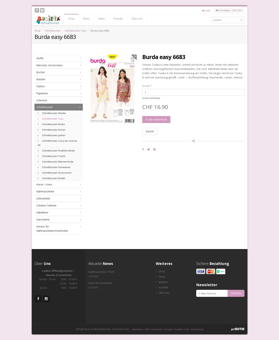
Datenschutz (197, 329)
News (86, 20)
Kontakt (118, 20)
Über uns (136, 20)
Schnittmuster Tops (75, 30)
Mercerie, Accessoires (49, 65)
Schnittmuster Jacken (51, 135)
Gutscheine (43, 219)
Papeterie (42, 93)
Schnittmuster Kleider (52, 113)
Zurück (150, 131)
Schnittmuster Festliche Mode (56, 150)
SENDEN (236, 293)
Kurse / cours (44, 184)
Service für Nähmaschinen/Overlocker (52, 228)
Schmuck (41, 100)
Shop (71, 20)
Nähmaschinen (45, 191)
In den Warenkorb (156, 119)
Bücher (40, 72)
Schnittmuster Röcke (51, 124)
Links (186, 329)
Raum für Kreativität (100, 285)
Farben (40, 86)
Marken (162, 282)
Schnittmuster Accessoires (55, 172)
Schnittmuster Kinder (51, 178)
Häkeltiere (42, 212)
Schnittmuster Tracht (51, 156)
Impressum (156, 329)
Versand (168, 329)
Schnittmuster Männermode (55, 161)
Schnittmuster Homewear (54, 167)
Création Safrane (46, 205)
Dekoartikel (43, 198)
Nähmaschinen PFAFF (101, 274)
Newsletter (137, 329)
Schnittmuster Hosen (51, 129)
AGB (147, 329)
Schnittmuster (52, 30)
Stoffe (40, 58)
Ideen (101, 20)
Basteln (40, 79)
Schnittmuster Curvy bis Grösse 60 (57, 143)
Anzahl (147, 86)
